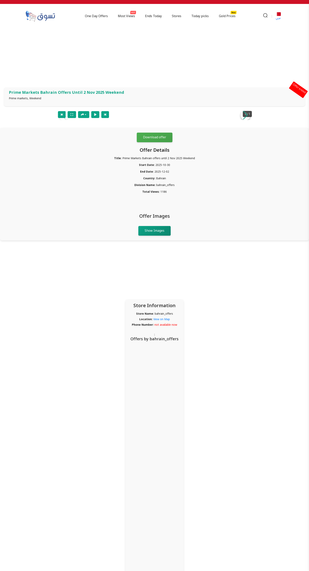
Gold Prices (227, 16)
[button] (245, 115)
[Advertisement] (154, 56)
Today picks (200, 16)
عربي (278, 16)
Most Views (126, 16)
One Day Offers (96, 16)
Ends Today (153, 16)
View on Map (161, 319)
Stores (176, 16)
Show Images (154, 230)
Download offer (154, 137)
